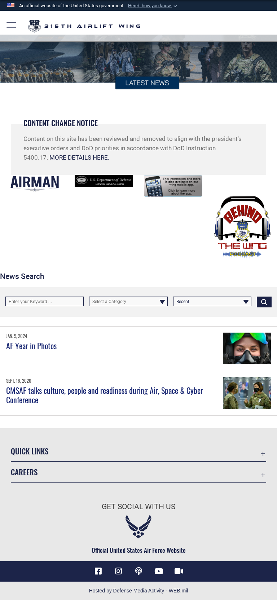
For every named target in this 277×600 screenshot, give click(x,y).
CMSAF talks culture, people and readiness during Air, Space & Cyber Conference (104, 395)
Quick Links (29, 451)
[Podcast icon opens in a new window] (138, 571)
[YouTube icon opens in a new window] (158, 571)
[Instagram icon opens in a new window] (118, 571)
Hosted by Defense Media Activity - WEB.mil (138, 591)
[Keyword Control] (44, 302)
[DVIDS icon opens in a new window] (178, 571)
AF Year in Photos (31, 345)
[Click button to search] (264, 302)
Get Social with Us (138, 506)
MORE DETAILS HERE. (79, 157)
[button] (153, 5)
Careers (24, 471)
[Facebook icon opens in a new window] (98, 571)
